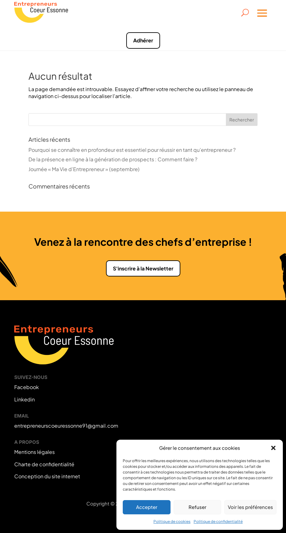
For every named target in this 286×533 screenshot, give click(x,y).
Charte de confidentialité (44, 464)
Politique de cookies (171, 521)
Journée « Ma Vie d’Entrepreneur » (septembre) (84, 169)
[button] (273, 448)
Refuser (197, 507)
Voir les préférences (250, 507)
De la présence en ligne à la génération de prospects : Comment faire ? (112, 159)
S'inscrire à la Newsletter (143, 268)
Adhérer (143, 40)
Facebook (26, 387)
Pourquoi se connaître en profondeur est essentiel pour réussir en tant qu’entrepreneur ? (132, 149)
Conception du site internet (47, 476)
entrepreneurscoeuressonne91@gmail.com (66, 425)
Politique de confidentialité (218, 521)
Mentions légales (34, 452)
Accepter (146, 507)
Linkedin (24, 399)
